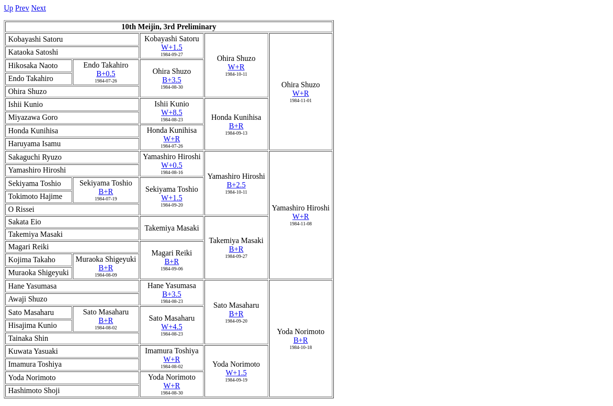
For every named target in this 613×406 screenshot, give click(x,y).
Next (38, 8)
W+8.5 (171, 112)
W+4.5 (171, 327)
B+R (236, 126)
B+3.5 (172, 80)
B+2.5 (236, 185)
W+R (236, 67)
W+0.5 (171, 165)
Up (8, 8)
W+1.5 (171, 47)
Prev (22, 8)
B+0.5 (105, 74)
